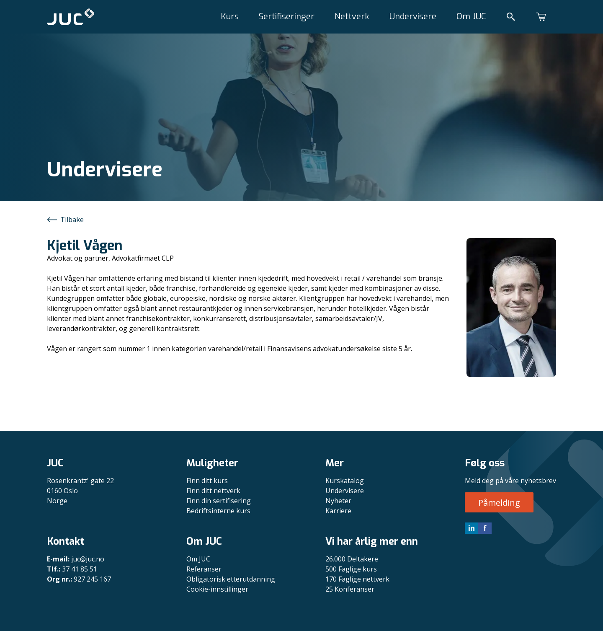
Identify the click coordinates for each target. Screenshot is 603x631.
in (471, 528)
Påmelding (499, 502)
